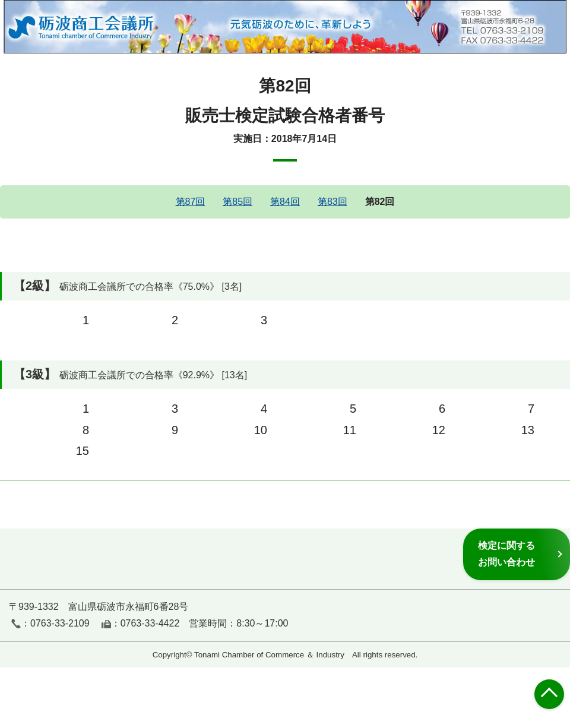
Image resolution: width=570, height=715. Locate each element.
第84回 (285, 202)
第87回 (190, 202)
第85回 (237, 202)
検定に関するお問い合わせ (506, 553)
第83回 (332, 202)
